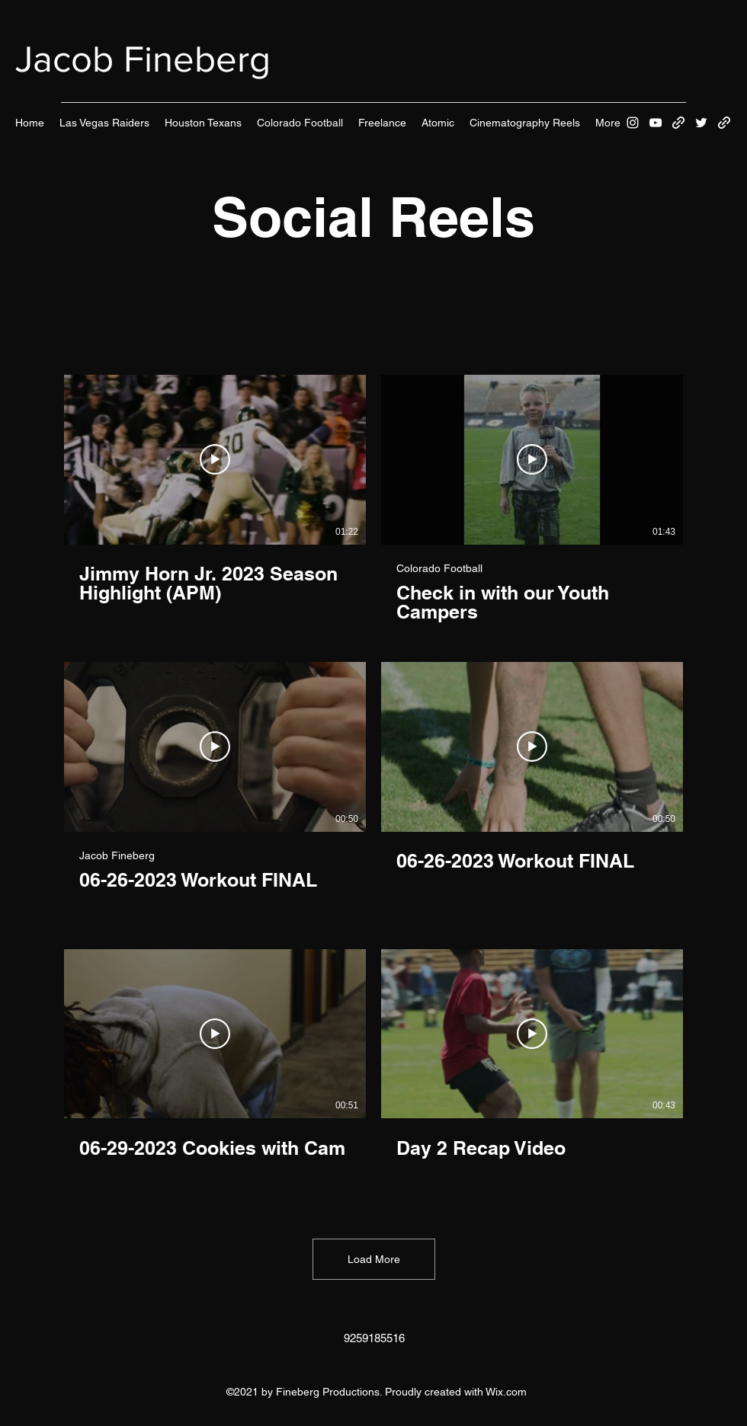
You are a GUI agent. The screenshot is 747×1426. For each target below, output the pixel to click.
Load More (374, 1259)
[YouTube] (655, 122)
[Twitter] (701, 122)
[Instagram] (632, 122)
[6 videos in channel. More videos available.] (373, 786)
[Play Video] (215, 459)
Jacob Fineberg (143, 59)
